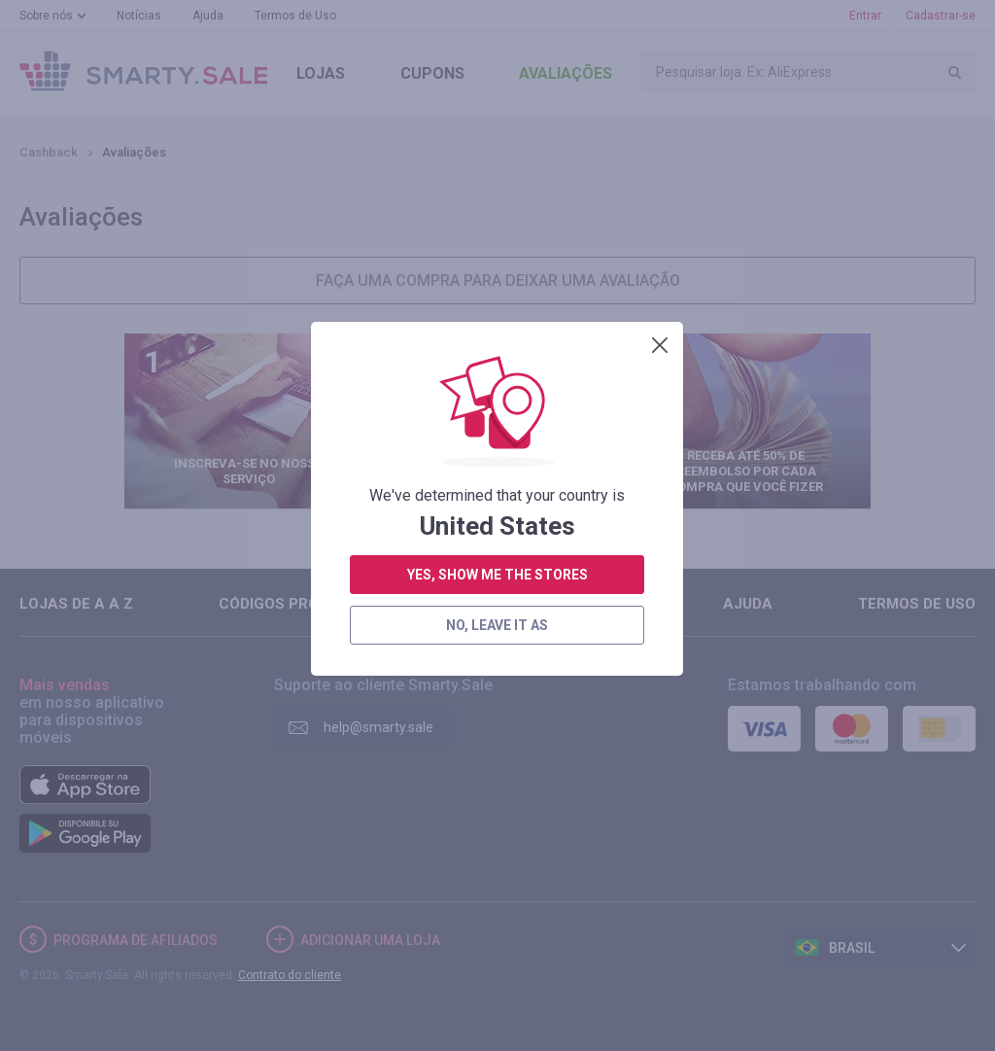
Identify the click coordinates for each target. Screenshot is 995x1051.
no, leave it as (497, 515)
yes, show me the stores (497, 465)
